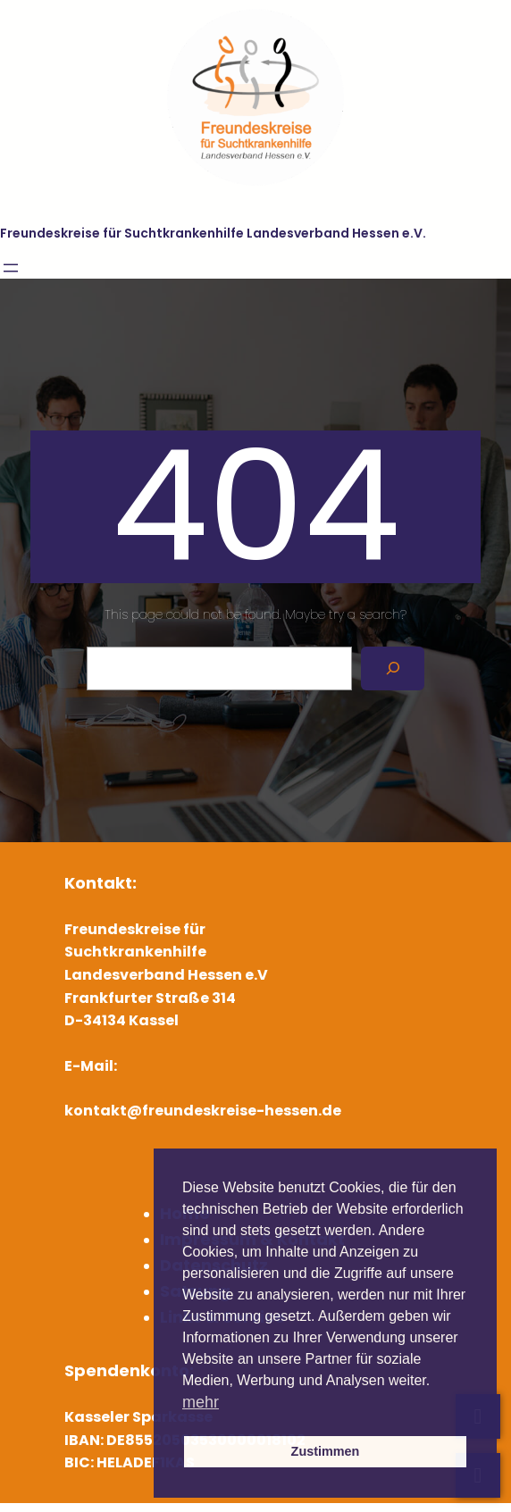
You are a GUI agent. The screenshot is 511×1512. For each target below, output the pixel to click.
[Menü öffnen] (10, 268)
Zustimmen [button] (325, 1451)
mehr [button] (200, 1402)
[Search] (392, 668)
